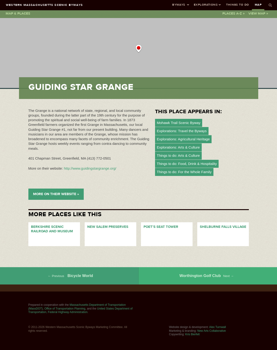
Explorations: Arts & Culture (178, 147)
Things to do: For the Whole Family (184, 172)
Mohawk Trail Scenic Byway (179, 123)
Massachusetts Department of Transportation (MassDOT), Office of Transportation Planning (77, 306)
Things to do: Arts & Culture (178, 155)
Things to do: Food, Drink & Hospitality (187, 164)
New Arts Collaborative (211, 330)
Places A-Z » (233, 13)
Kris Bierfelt (192, 334)
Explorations (206, 4)
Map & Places (18, 13)
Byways (178, 4)
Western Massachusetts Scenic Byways (44, 5)
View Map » (258, 13)
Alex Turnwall (217, 327)
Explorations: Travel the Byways (182, 131)
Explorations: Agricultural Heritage (183, 139)
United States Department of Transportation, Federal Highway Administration (80, 310)
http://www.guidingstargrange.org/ (90, 168)
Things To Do (237, 4)
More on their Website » (56, 194)
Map (258, 4)
